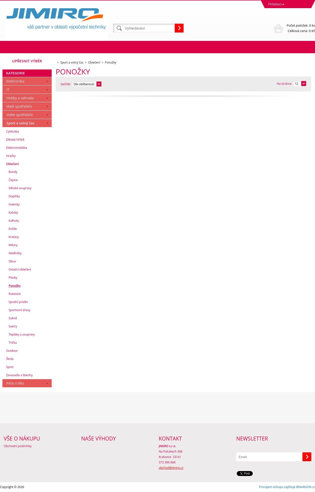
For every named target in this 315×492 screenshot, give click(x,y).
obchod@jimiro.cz (171, 468)
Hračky (11, 156)
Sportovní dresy (19, 310)
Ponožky (15, 286)
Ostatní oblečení (20, 269)
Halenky (14, 204)
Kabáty (13, 212)
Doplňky (14, 196)
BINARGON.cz (305, 487)
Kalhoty (14, 221)
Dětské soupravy (20, 188)
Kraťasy (14, 237)
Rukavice (15, 294)
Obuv (12, 261)
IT (7, 89)
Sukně (13, 318)
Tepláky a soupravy (22, 334)
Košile (13, 229)
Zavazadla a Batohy (19, 375)
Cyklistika (12, 131)
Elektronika (15, 81)
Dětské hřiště (15, 139)
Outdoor (12, 351)
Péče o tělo (15, 383)
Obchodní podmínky (18, 446)
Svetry (13, 326)
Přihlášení (275, 4)
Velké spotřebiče (19, 114)
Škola (10, 359)
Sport (10, 367)
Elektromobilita (16, 148)
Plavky (13, 277)
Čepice (13, 180)
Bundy (13, 172)
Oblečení (12, 164)
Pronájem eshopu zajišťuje (277, 487)
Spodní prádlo (18, 302)
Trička (13, 342)
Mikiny (13, 245)
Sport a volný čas (20, 123)
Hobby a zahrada (20, 98)
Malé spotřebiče (19, 106)
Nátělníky (15, 253)
